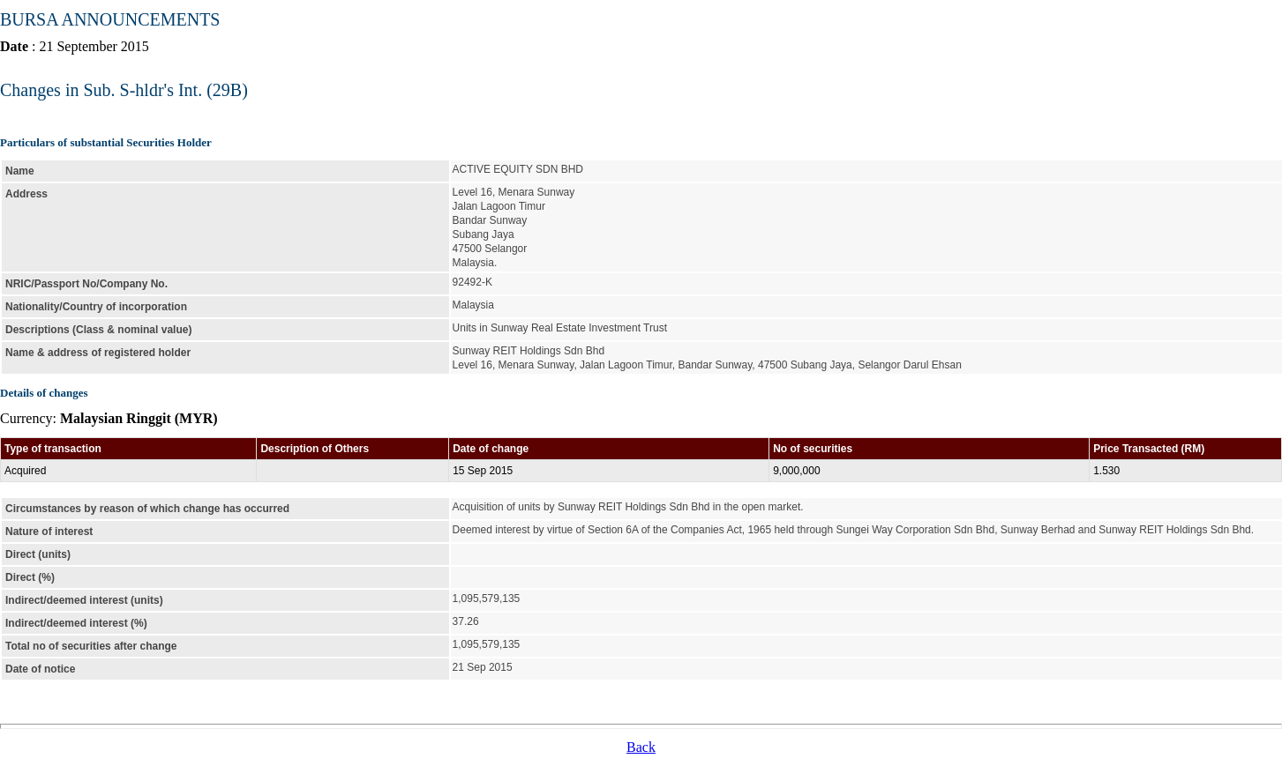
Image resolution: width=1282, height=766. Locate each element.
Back (641, 747)
